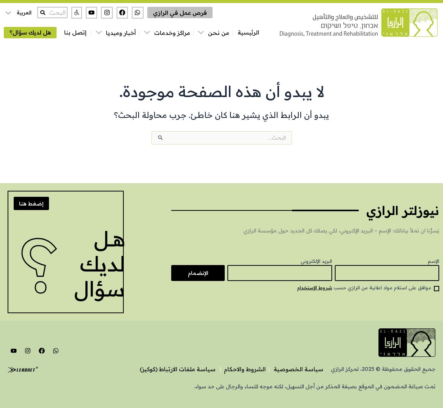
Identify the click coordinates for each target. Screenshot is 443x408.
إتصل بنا (75, 32)
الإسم (433, 261)
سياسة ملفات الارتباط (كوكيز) (178, 369)
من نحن (218, 32)
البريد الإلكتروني (316, 261)
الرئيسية (248, 32)
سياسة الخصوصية (298, 369)
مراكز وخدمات (172, 32)
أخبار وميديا (121, 32)
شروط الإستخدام (314, 287)
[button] (76, 13)
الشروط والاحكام (245, 369)
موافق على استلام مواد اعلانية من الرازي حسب (364, 287)
